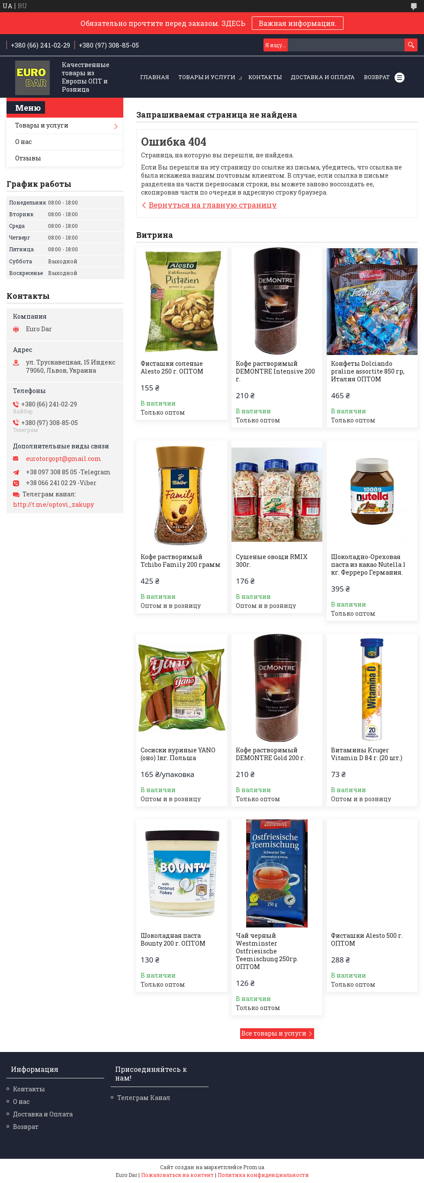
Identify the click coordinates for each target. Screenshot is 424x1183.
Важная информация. (298, 23)
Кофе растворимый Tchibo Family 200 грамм (181, 561)
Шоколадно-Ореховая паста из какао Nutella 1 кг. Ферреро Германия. (368, 564)
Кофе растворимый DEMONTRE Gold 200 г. (270, 754)
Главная (154, 77)
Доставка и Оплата (323, 77)
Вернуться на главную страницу (213, 205)
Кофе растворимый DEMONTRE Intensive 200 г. (275, 371)
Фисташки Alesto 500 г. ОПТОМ (367, 939)
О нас (23, 141)
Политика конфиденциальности (263, 1174)
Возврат (377, 77)
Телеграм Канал (143, 1097)
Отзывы (28, 158)
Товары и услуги (206, 77)
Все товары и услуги (273, 1033)
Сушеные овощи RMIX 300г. (272, 561)
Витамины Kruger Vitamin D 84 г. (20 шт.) (366, 754)
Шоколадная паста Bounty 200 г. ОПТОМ (173, 939)
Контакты (265, 77)
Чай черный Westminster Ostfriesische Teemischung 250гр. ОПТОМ (267, 951)
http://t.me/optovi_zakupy (53, 504)
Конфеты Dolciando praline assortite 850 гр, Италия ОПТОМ (368, 371)
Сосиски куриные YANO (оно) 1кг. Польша (178, 754)
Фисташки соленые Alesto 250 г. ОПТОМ (172, 367)
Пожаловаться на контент (177, 1174)
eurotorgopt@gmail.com (63, 459)
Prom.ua (253, 1167)
